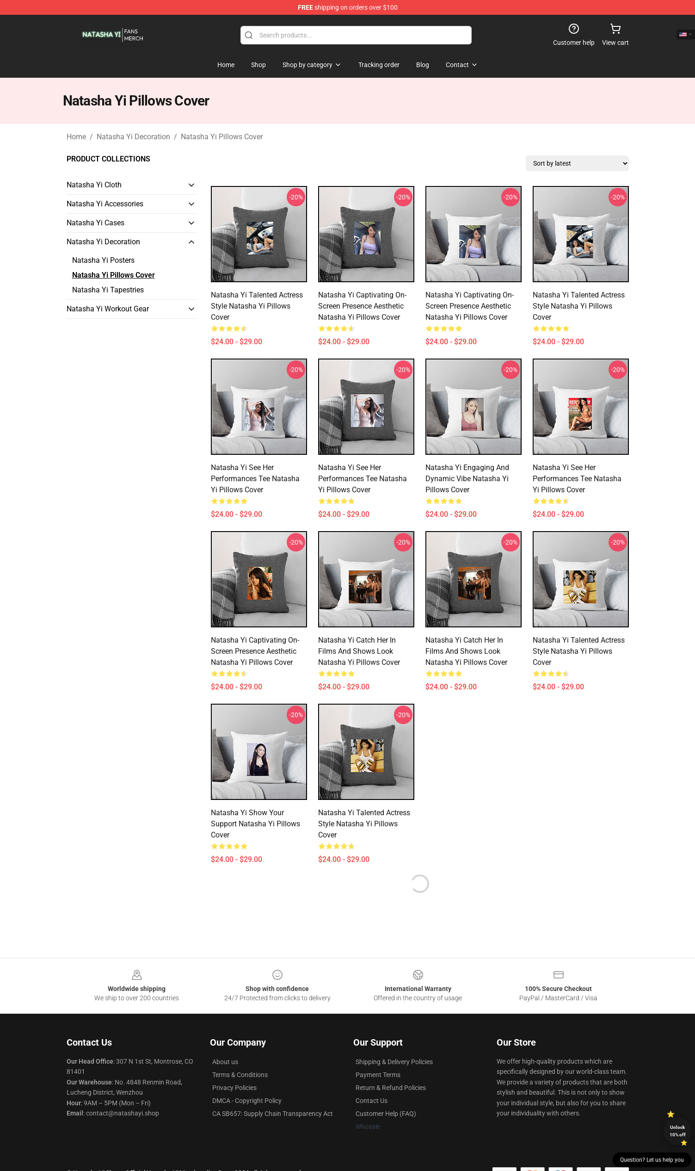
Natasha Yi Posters (103, 260)
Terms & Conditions (240, 1074)
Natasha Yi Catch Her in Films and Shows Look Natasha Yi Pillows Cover (359, 651)
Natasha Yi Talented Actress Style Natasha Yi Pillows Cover (257, 306)
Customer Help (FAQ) (386, 1113)
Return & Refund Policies (391, 1087)
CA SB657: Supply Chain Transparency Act (272, 1113)
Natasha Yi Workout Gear (108, 308)
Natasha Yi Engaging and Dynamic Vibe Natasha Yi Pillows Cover (467, 478)
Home (76, 136)
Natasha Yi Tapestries (108, 289)
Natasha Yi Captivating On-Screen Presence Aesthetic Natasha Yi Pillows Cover (362, 306)
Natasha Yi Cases (95, 222)
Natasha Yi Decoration (133, 136)
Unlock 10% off (678, 1131)
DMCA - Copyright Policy (247, 1100)
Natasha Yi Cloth (94, 184)
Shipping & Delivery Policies (394, 1062)
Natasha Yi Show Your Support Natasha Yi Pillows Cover (255, 823)
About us (225, 1062)
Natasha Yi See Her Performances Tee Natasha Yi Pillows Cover (255, 478)
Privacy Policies (234, 1087)
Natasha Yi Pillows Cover (222, 136)
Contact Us (371, 1100)
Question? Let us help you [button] (652, 1160)
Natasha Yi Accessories (105, 203)
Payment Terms (378, 1074)
